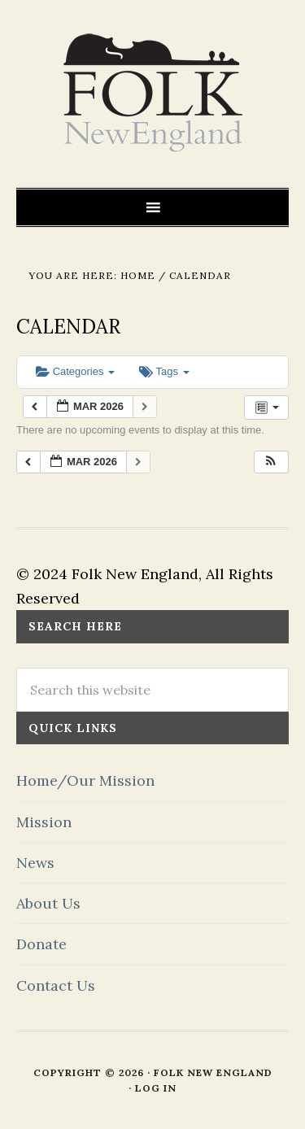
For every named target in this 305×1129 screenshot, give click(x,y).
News (35, 862)
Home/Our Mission (85, 780)
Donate (41, 944)
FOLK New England (152, 94)
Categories (75, 371)
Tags (164, 371)
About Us (48, 903)
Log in (155, 1088)
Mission (44, 822)
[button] (271, 462)
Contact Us (55, 985)
